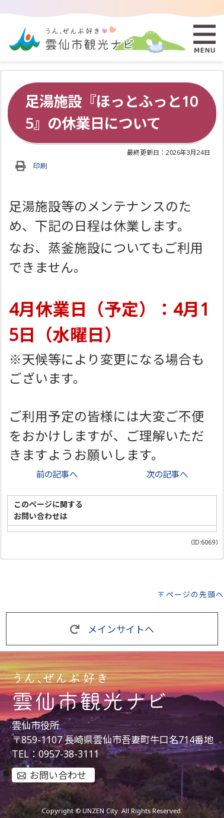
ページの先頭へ (195, 594)
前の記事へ (57, 474)
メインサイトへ (112, 629)
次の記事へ (167, 474)
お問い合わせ (58, 775)
